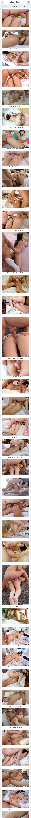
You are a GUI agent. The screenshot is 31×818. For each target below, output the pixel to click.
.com (15, 2)
